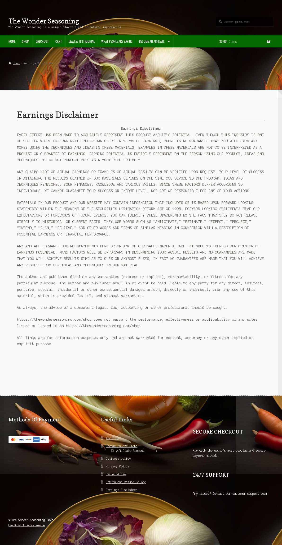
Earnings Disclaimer (121, 489)
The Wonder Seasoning (44, 21)
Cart (58, 41)
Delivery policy (118, 458)
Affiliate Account (130, 450)
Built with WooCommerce (27, 525)
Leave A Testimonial (82, 41)
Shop (25, 41)
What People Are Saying (116, 41)
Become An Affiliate (151, 41)
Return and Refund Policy (126, 482)
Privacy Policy (117, 466)
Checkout (42, 41)
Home (12, 41)
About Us (112, 438)
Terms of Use (116, 474)
